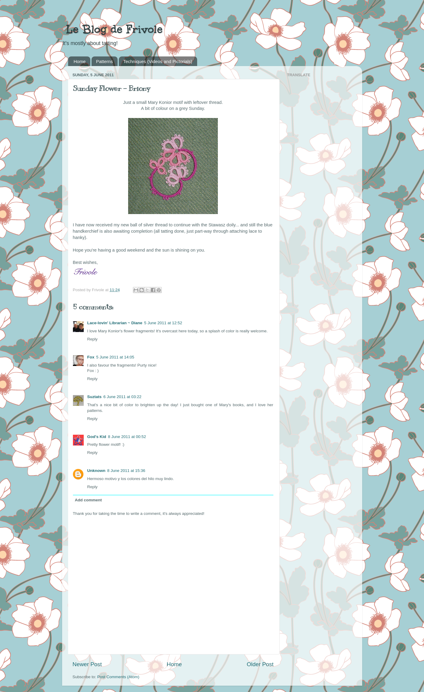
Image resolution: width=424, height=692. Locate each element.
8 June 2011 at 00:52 (127, 436)
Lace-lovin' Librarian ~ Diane (115, 323)
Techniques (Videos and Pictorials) (157, 61)
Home (80, 61)
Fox (91, 357)
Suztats (94, 396)
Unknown (96, 470)
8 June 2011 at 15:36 (126, 470)
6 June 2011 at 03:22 (123, 396)
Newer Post (87, 664)
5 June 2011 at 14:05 (115, 357)
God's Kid (96, 436)
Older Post (260, 664)
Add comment (88, 500)
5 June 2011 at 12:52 (163, 323)
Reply (92, 339)
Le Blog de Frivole (112, 29)
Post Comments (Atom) (118, 677)
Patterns (104, 61)
